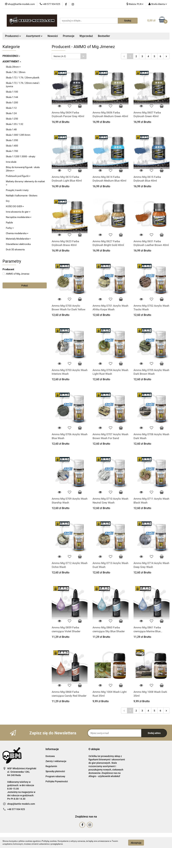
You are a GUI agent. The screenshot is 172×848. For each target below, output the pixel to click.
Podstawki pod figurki (18, 176)
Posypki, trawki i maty (17, 190)
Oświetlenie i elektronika (18, 244)
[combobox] (69, 56)
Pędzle (9, 222)
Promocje (68, 36)
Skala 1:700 (12, 151)
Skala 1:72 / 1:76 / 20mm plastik (22, 77)
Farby (10, 228)
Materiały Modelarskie (18, 238)
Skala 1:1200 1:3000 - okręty (20, 156)
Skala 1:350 (12, 140)
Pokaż (24, 285)
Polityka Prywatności (57, 781)
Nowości (53, 36)
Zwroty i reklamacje (56, 761)
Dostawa (50, 756)
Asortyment (34, 36)
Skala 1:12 (11, 108)
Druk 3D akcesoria (15, 249)
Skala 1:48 (11, 129)
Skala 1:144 (12, 97)
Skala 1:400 (12, 145)
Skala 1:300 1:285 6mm (18, 134)
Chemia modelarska (17, 233)
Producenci (13, 36)
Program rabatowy (55, 776)
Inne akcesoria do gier (18, 211)
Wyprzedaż (86, 36)
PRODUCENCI (11, 55)
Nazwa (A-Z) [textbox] (60, 56)
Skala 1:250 (12, 118)
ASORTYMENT (12, 61)
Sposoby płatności (55, 771)
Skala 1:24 (11, 113)
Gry (8, 201)
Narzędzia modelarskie (18, 217)
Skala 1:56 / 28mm (15, 72)
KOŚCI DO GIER (15, 206)
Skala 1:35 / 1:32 (14, 124)
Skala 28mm (13, 66)
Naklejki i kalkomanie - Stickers (21, 195)
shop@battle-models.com (21, 803)
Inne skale (11, 161)
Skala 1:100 (12, 91)
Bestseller (104, 36)
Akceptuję (136, 842)
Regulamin (51, 766)
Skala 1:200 (12, 102)
